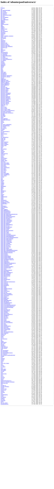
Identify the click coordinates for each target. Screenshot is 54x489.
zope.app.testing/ (6, 295)
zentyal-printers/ (6, 117)
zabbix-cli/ (4, 33)
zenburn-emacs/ (5, 98)
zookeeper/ (4, 246)
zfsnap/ (3, 153)
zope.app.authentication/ (8, 258)
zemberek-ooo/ (4, 95)
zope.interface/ (5, 348)
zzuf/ (2, 481)
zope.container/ (5, 317)
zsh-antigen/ (4, 420)
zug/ (2, 446)
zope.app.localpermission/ (8, 281)
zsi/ (2, 427)
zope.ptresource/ (5, 370)
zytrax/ (3, 478)
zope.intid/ (4, 349)
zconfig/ (3, 75)
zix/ (2, 212)
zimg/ (2, 179)
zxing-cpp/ (4, 465)
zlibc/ (2, 218)
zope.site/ (4, 381)
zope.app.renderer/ (6, 288)
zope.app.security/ (6, 292)
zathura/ (3, 49)
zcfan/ (2, 72)
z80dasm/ (3, 25)
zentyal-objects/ (5, 114)
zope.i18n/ (4, 344)
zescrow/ (3, 138)
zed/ (2, 82)
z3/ (1, 9)
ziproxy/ (3, 193)
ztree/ (2, 444)
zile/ (2, 174)
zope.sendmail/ (5, 377)
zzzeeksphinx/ (4, 483)
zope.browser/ (4, 304)
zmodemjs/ (3, 228)
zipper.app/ (4, 191)
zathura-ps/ (4, 56)
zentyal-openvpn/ (5, 116)
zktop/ (2, 215)
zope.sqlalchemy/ (5, 384)
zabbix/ (3, 32)
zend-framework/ (5, 99)
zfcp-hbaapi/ (4, 141)
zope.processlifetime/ (7, 367)
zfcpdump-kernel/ (5, 142)
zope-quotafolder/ (6, 253)
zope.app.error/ (5, 269)
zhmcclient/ (4, 159)
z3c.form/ (3, 12)
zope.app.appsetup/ (6, 257)
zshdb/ (2, 426)
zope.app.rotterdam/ (6, 289)
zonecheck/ (4, 239)
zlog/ (2, 221)
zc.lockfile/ (4, 68)
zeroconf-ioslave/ (6, 132)
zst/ (2, 433)
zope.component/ (5, 313)
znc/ (2, 230)
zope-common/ (4, 250)
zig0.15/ (3, 166)
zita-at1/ (3, 197)
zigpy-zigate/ (4, 172)
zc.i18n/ (3, 67)
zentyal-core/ (4, 106)
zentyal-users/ (5, 123)
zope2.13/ (3, 399)
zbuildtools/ (4, 61)
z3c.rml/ (3, 21)
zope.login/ (4, 355)
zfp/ (2, 146)
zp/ (1, 406)
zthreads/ (3, 443)
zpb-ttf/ (3, 411)
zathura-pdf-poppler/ (7, 54)
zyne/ (2, 474)
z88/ (2, 29)
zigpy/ (2, 167)
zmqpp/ (2, 229)
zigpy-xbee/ (4, 170)
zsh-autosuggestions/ (7, 422)
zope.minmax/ (4, 358)
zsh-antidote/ (4, 419)
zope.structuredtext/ (7, 385)
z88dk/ (2, 30)
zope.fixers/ (4, 338)
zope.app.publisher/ (6, 286)
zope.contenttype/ (6, 320)
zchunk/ (3, 74)
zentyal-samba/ (5, 119)
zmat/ (2, 225)
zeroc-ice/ (4, 127)
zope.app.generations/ (7, 275)
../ (1, 7)
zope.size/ (4, 383)
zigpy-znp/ (4, 173)
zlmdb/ (2, 219)
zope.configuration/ (6, 316)
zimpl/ (2, 181)
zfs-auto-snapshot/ (6, 148)
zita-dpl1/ (4, 202)
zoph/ (2, 402)
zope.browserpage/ (6, 307)
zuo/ (2, 448)
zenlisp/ (3, 102)
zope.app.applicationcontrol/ (9, 255)
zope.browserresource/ (7, 309)
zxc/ (2, 460)
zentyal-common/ (5, 105)
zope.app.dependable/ (7, 268)
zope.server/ (4, 379)
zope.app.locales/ (6, 279)
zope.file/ (4, 335)
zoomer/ (3, 249)
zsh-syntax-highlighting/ (8, 425)
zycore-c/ (3, 467)
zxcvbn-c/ (3, 461)
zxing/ (2, 464)
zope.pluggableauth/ (6, 362)
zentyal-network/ (5, 112)
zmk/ (2, 226)
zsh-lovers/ (4, 423)
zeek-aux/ (3, 85)
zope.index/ (4, 346)
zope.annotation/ (5, 254)
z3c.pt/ (3, 18)
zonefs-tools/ (4, 240)
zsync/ (2, 437)
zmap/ (2, 223)
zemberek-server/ (5, 96)
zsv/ (2, 436)
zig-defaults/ (4, 163)
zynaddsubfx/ (4, 472)
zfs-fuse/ (3, 151)
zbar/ (2, 60)
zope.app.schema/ (5, 290)
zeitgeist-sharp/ (5, 91)
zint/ (2, 186)
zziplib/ (3, 479)
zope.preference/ (5, 363)
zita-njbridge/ (5, 207)
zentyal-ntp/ (4, 113)
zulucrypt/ (4, 447)
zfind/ (2, 145)
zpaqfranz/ (4, 409)
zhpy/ (2, 160)
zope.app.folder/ (5, 272)
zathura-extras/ (5, 53)
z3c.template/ (4, 22)
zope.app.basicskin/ (6, 260)
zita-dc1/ (3, 201)
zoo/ (2, 244)
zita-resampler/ (5, 208)
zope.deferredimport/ (7, 325)
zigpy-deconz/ (4, 169)
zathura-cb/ (4, 50)
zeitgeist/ (4, 88)
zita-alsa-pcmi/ (5, 195)
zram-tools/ (4, 416)
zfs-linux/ (4, 152)
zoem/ (2, 236)
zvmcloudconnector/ (6, 455)
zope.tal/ (3, 387)
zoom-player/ (4, 247)
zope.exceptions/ (5, 334)
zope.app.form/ (5, 274)
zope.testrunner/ (5, 392)
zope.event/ (4, 332)
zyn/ (2, 471)
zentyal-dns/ (4, 109)
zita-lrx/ (3, 204)
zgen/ (2, 155)
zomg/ (2, 237)
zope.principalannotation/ (8, 365)
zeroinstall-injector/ (7, 134)
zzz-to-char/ (4, 482)
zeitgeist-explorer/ (6, 89)
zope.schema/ (4, 373)
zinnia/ (3, 184)
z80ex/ (2, 26)
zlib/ (2, 216)
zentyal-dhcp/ (4, 107)
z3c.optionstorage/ (6, 16)
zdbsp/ (2, 78)
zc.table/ (3, 71)
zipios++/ (3, 190)
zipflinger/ (4, 188)
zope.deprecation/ (6, 327)
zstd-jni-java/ (5, 434)
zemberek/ (3, 93)
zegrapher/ (4, 86)
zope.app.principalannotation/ (9, 283)
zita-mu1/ (3, 205)
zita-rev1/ (4, 209)
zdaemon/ (3, 77)
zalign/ (3, 35)
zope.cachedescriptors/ (7, 310)
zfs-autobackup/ (5, 149)
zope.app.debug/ (5, 267)
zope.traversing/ (5, 394)
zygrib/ (3, 469)
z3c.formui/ (4, 14)
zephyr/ (3, 126)
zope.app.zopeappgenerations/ (9, 299)
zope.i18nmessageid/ (6, 345)
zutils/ (3, 451)
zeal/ (2, 79)
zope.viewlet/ (4, 398)
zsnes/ (2, 430)
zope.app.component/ (6, 262)
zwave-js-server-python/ (8, 457)
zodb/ (2, 233)
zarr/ (2, 46)
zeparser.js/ (4, 124)
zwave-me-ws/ (4, 458)
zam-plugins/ (4, 36)
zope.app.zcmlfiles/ (6, 297)
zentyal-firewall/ (6, 110)
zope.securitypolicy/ (7, 376)
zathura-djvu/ (4, 51)
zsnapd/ (3, 429)
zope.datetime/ (5, 324)
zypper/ (3, 476)
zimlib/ (3, 180)
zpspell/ (3, 413)
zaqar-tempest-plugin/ (7, 42)
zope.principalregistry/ (8, 366)
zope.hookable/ (5, 341)
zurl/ (2, 450)
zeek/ (2, 84)
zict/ (2, 162)
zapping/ (3, 39)
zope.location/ (5, 353)
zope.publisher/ (5, 372)
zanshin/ (3, 37)
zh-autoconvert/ (5, 156)
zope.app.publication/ (7, 285)
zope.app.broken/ (5, 261)
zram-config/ (4, 415)
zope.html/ (4, 342)
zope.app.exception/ (6, 271)
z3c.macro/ (4, 15)
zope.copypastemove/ (6, 323)
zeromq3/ (3, 137)
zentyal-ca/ (4, 103)
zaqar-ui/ (3, 43)
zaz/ (2, 57)
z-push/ (3, 8)
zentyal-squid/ (5, 121)
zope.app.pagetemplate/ (7, 282)
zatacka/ (3, 47)
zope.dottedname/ (5, 328)
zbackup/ (3, 58)
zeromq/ (3, 135)
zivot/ (2, 211)
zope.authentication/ (7, 302)
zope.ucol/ (4, 395)
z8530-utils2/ (4, 28)
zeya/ (2, 139)
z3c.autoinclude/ (5, 11)
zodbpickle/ (4, 235)
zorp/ (2, 404)
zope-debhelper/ (5, 251)
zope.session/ (4, 380)
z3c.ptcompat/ (4, 19)
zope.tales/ (4, 388)
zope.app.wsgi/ (5, 296)
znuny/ (2, 232)
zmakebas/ (3, 222)
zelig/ (2, 92)
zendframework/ (5, 100)
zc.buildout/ (4, 63)
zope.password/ (5, 360)
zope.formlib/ (4, 339)
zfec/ (2, 144)
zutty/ (2, 453)
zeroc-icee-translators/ (8, 131)
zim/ (2, 176)
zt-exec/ (3, 439)
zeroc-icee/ (4, 128)
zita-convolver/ (5, 200)
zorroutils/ (4, 405)
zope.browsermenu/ (6, 306)
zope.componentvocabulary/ (8, 314)
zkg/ (2, 214)
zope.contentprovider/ (7, 318)
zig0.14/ (3, 165)
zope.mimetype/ (5, 356)
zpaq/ (2, 408)
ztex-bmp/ (3, 441)
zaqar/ (2, 40)
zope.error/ (4, 331)
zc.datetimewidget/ (6, 65)
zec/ (2, 81)
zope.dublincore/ (5, 330)
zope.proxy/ (4, 369)
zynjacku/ (3, 475)
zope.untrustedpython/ (7, 397)
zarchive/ (3, 44)
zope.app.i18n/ (5, 278)
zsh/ (2, 418)
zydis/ (2, 468)
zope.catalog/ (4, 311)
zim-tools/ (4, 177)
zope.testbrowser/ (6, 390)
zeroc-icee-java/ (5, 130)
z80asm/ (3, 23)
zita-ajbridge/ (5, 194)
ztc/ (2, 440)
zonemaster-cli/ (5, 242)
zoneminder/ (4, 243)
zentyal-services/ (6, 120)
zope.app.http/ (5, 276)
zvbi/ (2, 454)
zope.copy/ (4, 321)
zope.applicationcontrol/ (8, 300)
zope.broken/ (4, 303)
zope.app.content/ (6, 265)
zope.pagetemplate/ (6, 359)
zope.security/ (5, 374)
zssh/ (2, 432)
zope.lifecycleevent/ (7, 352)
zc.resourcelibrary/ (6, 70)
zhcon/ (2, 158)
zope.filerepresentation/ (8, 337)
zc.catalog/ (4, 64)
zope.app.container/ (6, 264)
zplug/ (2, 412)
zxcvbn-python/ (5, 462)
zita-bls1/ (4, 198)
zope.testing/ (4, 391)
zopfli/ (3, 401)
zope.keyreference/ (6, 351)
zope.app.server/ (5, 293)
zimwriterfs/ (4, 183)
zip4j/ (2, 187)
